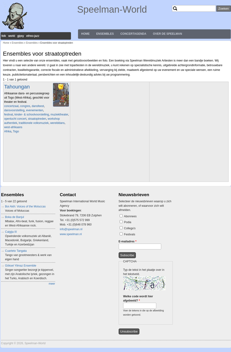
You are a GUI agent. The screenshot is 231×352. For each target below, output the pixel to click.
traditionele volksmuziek (34, 123)
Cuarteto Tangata (16, 251)
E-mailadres (128, 241)
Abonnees (130, 216)
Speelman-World (112, 9)
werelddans (57, 123)
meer (52, 283)
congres (25, 106)
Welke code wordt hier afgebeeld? (138, 298)
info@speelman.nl (71, 229)
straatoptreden (37, 118)
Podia (127, 222)
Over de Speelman (167, 33)
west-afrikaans (13, 127)
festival (8, 114)
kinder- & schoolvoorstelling (32, 114)
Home (85, 33)
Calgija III (11, 231)
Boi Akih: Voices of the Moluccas (25, 206)
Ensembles (105, 33)
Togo (16, 131)
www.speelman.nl (71, 234)
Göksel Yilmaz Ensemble (20, 265)
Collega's (130, 228)
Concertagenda (133, 33)
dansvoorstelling (14, 110)
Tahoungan (17, 87)
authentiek (10, 123)
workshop (54, 118)
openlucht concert (15, 118)
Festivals (129, 234)
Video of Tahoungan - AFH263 (37, 157)
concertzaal (11, 106)
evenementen (34, 110)
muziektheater (59, 114)
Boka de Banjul (14, 217)
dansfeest (38, 106)
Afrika (8, 131)
